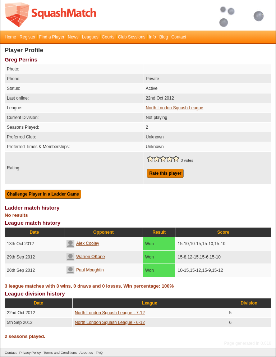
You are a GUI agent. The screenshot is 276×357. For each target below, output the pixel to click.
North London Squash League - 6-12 (110, 322)
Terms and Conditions (60, 352)
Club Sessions (132, 37)
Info (152, 37)
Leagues (90, 37)
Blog (163, 37)
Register (27, 37)
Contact (178, 37)
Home (10, 37)
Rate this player (165, 173)
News (73, 37)
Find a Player (51, 37)
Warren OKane (85, 256)
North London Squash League (174, 107)
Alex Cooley (82, 243)
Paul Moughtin (85, 270)
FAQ (99, 352)
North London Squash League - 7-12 (110, 312)
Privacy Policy (30, 352)
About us (86, 352)
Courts (108, 37)
